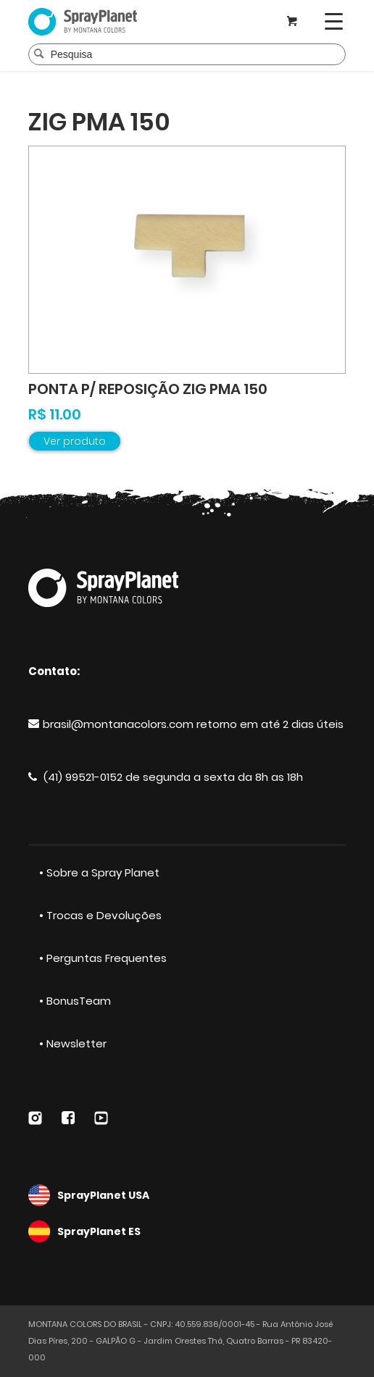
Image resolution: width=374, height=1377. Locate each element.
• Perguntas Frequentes (103, 958)
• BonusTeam (75, 1000)
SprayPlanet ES (187, 1231)
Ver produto (74, 441)
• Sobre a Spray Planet (99, 872)
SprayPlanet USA (187, 1195)
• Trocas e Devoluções (100, 915)
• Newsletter (73, 1043)
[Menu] (334, 21)
